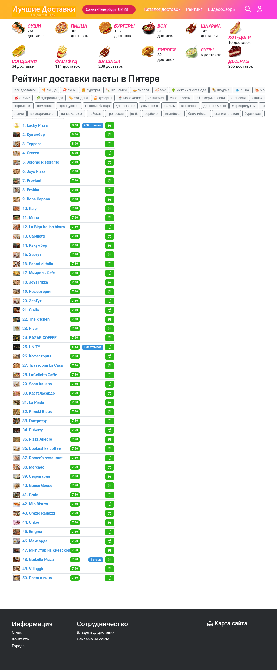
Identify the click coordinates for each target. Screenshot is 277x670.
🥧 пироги (141, 90)
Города (18, 646)
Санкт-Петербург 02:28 (107, 9)
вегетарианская (42, 114)
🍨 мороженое (130, 98)
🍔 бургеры (90, 90)
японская (238, 98)
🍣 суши (69, 90)
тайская (95, 114)
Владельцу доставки (96, 632)
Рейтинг (194, 9)
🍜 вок (160, 90)
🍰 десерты (103, 98)
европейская (180, 98)
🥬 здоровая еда (49, 98)
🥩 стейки (22, 98)
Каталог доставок (162, 9)
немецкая (45, 106)
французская (68, 106)
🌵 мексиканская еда (189, 90)
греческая (116, 114)
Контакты (21, 639)
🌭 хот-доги (78, 98)
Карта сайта (227, 623)
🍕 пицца (49, 90)
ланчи (19, 114)
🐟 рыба (242, 90)
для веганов (126, 106)
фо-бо (134, 114)
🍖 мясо (261, 90)
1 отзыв (96, 559)
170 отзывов (92, 347)
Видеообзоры (222, 9)
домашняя (149, 106)
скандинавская (226, 114)
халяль (169, 106)
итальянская (262, 98)
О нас (17, 632)
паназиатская (72, 114)
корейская (22, 106)
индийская (173, 114)
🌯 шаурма (220, 90)
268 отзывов (92, 125)
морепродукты (244, 106)
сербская (151, 114)
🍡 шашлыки (116, 90)
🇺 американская (210, 98)
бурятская (253, 114)
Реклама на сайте (93, 639)
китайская (155, 98)
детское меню (214, 106)
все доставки (25, 90)
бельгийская (198, 114)
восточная (189, 106)
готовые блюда (97, 106)
